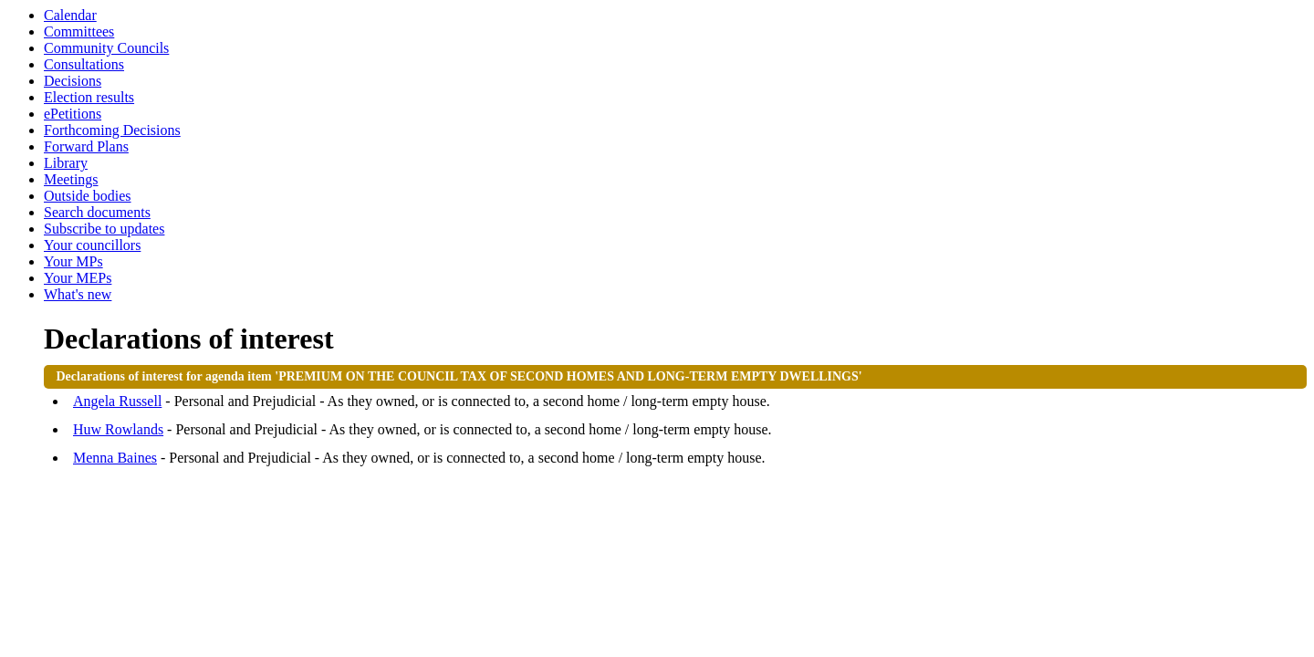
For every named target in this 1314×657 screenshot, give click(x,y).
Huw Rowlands (118, 429)
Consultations (84, 64)
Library (66, 163)
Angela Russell (117, 401)
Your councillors (92, 245)
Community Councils (106, 48)
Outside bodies (87, 195)
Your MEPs (77, 278)
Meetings (71, 179)
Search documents (97, 212)
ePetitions (72, 113)
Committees (79, 31)
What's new (77, 294)
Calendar (70, 15)
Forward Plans (86, 146)
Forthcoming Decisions (112, 130)
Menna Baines (115, 457)
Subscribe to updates (104, 228)
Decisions (72, 81)
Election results (89, 97)
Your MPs (73, 261)
